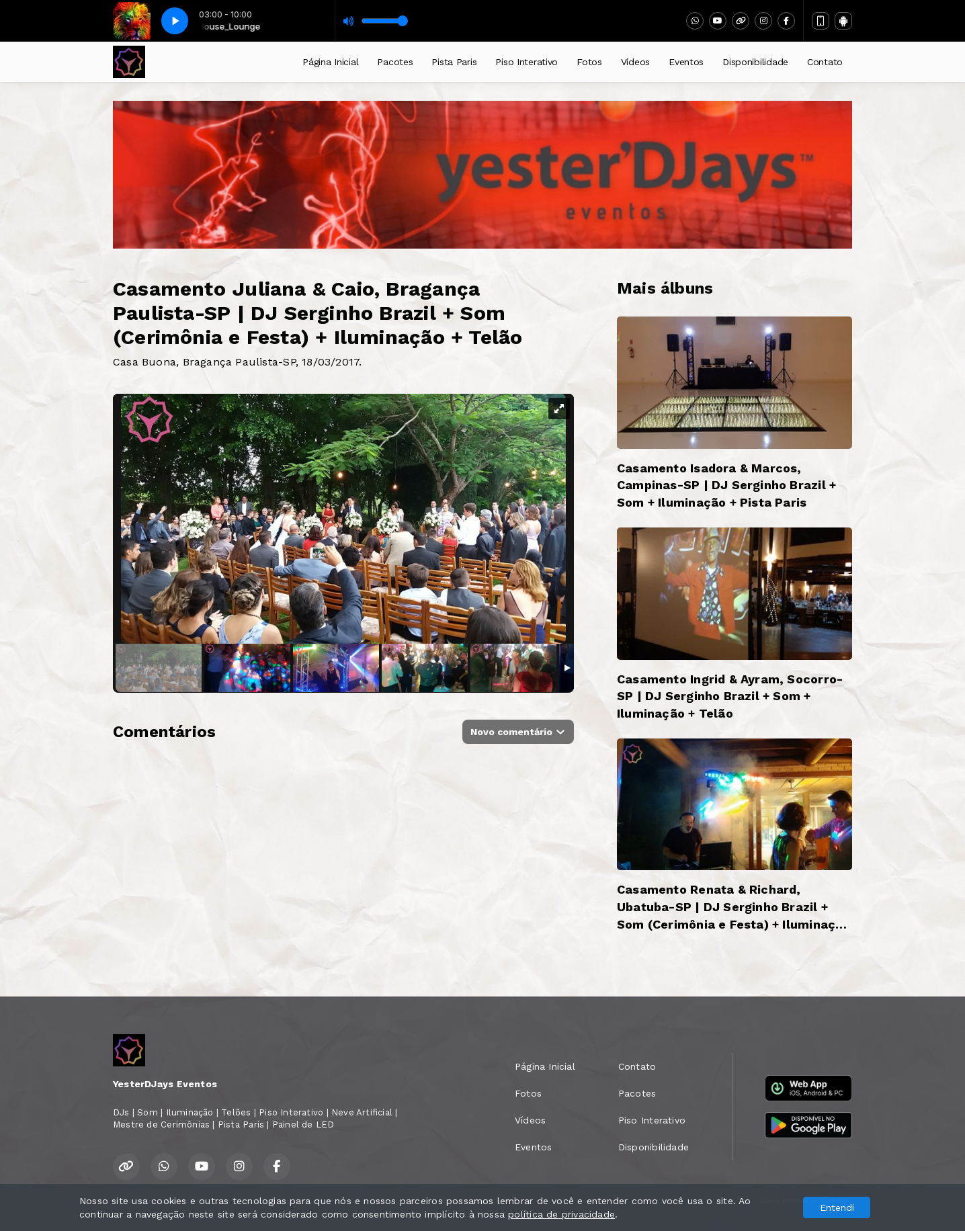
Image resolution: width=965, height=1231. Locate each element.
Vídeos (635, 61)
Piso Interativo (526, 61)
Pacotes (395, 61)
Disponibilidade (755, 61)
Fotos (589, 61)
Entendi (837, 1207)
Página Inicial (330, 61)
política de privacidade (561, 1214)
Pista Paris (453, 61)
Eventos (686, 61)
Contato (825, 61)
